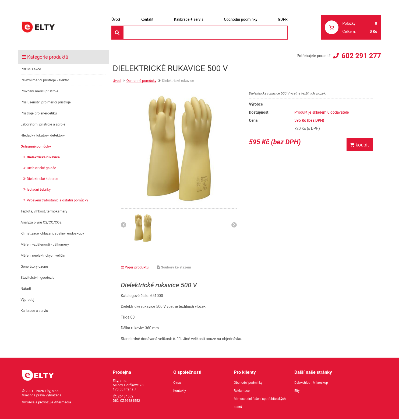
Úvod (115, 19)
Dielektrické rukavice (43, 157)
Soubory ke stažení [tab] (174, 267)
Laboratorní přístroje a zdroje (43, 124)
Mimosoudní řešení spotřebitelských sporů (260, 403)
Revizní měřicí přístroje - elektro (45, 80)
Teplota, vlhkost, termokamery (44, 211)
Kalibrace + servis (188, 19)
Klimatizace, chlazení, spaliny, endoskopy (52, 233)
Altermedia (62, 402)
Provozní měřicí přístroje (39, 91)
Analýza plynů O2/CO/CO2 (41, 222)
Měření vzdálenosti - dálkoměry (45, 244)
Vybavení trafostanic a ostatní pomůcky (57, 200)
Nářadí (26, 289)
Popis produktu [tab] (135, 267)
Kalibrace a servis (34, 311)
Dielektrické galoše (41, 168)
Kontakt (146, 19)
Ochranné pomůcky (36, 146)
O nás (177, 383)
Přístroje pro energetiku (39, 113)
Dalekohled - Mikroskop (311, 383)
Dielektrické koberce (42, 179)
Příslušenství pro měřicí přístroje (46, 102)
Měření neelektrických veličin (43, 255)
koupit (359, 145)
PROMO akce (31, 69)
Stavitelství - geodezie (38, 277)
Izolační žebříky (39, 189)
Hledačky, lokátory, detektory (43, 135)
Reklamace (242, 391)
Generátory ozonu (34, 266)
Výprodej (27, 300)
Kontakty (179, 391)
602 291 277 (361, 56)
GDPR (283, 19)
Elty (296, 391)
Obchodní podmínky (240, 19)
